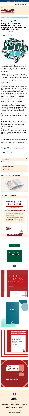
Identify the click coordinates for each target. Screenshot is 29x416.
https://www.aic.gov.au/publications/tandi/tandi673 (13, 142)
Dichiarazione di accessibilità (14, 410)
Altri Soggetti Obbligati (9, 169)
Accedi (17, 4)
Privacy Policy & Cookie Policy (14, 412)
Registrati (22, 4)
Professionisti (6, 168)
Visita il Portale (19, 1)
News (10, 17)
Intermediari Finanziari (8, 166)
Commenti (6, 17)
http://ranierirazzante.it (19, 148)
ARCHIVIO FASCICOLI (14, 234)
